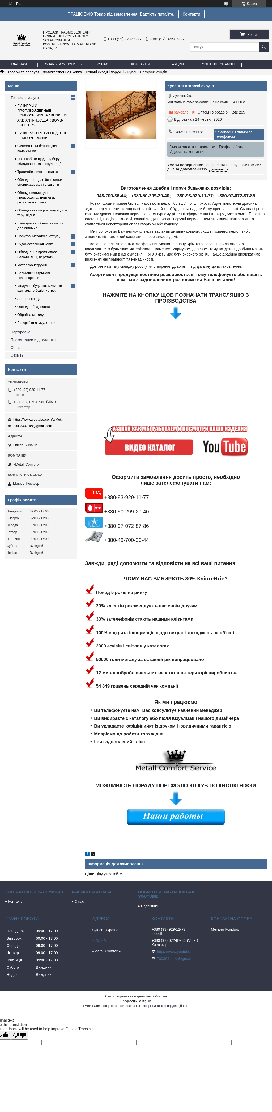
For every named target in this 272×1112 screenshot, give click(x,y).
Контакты (140, 64)
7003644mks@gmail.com (32, 426)
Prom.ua (161, 996)
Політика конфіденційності (169, 1006)
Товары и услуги (59, 64)
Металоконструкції (32, 265)
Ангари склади (29, 299)
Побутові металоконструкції (39, 236)
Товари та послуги (23, 72)
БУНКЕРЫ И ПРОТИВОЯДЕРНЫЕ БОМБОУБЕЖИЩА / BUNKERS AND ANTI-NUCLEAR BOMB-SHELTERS (42, 115)
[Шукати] (264, 47)
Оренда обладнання (33, 307)
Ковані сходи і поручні (105, 72)
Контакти (192, 14)
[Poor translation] (19, 1035)
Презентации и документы (33, 340)
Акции (178, 64)
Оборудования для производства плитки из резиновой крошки (36, 197)
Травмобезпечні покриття (37, 172)
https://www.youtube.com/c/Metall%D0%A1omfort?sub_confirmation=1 (39, 419)
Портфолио (21, 332)
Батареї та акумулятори (36, 323)
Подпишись (150, 906)
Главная (19, 64)
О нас (102, 64)
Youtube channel (219, 64)
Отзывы (17, 355)
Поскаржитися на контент (128, 1006)
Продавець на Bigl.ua (136, 1001)
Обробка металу (30, 315)
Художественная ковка (62, 72)
